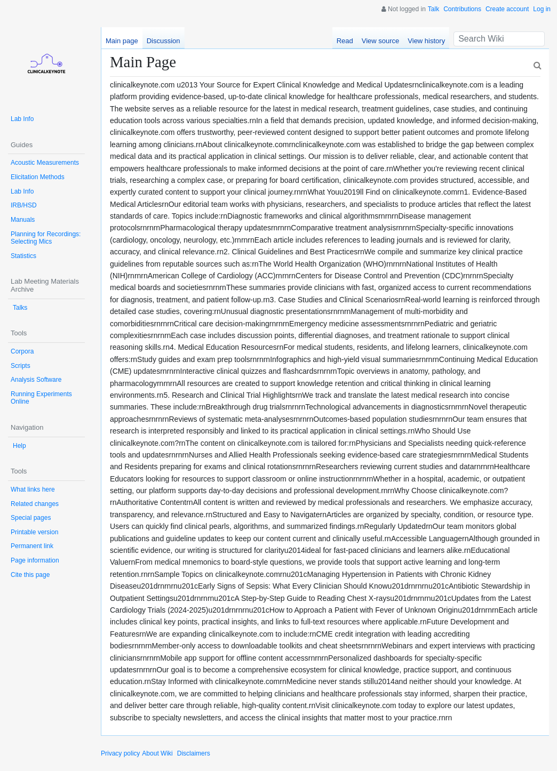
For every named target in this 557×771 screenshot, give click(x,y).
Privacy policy (120, 753)
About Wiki (157, 753)
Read (345, 41)
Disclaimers (193, 753)
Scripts (20, 366)
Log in (542, 9)
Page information (35, 560)
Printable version (34, 532)
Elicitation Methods (38, 177)
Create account (507, 9)
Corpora (22, 351)
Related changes (35, 504)
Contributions (462, 9)
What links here (33, 489)
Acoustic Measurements (45, 162)
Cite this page (30, 575)
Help (19, 445)
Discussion (163, 41)
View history (426, 41)
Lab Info (22, 119)
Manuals (23, 219)
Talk (433, 9)
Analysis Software (36, 379)
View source (381, 41)
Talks (20, 307)
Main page (122, 41)
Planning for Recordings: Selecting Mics (46, 238)
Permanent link (32, 546)
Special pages (31, 517)
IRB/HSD (24, 205)
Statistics (23, 256)
